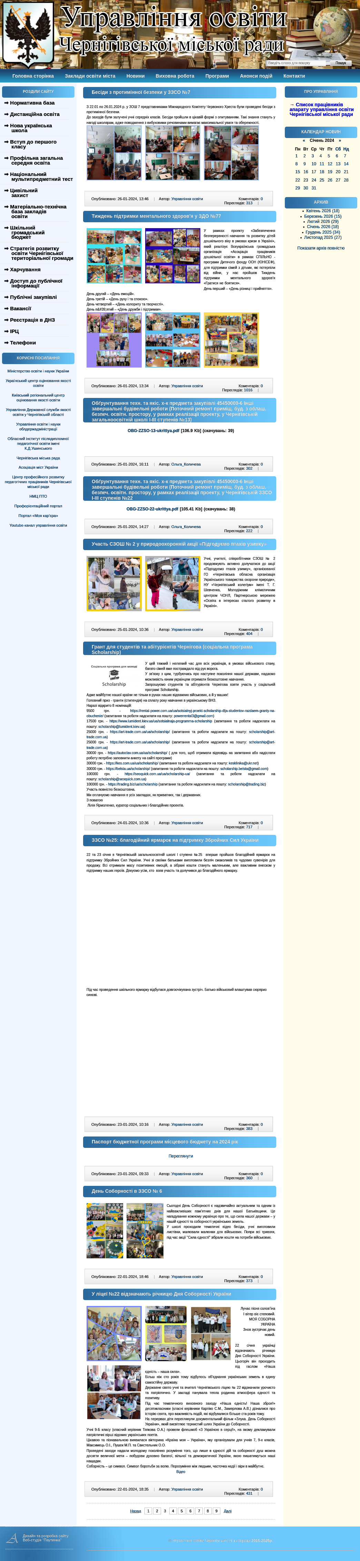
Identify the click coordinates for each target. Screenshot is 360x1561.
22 (298, 180)
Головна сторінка (33, 76)
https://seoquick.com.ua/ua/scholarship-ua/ (157, 774)
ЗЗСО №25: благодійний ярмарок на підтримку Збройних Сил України (175, 840)
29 (298, 188)
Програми (217, 76)
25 (322, 180)
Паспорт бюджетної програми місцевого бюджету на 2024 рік (165, 1141)
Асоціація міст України (38, 467)
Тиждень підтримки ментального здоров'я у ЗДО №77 (156, 216)
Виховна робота (175, 76)
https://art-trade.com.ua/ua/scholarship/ (140, 732)
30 (305, 188)
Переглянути (181, 1156)
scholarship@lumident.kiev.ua (121, 727)
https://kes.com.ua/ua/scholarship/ (132, 763)
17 (313, 171)
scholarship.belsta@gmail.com (243, 769)
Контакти (294, 76)
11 (322, 164)
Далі (227, 1511)
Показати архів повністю (321, 248)
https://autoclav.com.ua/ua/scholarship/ (137, 753)
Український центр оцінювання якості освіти (38, 383)
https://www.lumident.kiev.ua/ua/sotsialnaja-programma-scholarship (160, 721)
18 (322, 171)
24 (313, 180)
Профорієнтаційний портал (38, 506)
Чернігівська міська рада (38, 458)
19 (330, 171)
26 (330, 180)
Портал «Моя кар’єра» (38, 516)
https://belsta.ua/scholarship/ (128, 769)
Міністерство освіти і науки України (38, 371)
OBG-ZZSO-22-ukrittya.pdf (152, 509)
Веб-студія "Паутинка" (42, 1540)
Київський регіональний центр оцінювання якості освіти (38, 397)
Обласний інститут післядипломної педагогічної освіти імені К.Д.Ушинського (38, 443)
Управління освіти (187, 199)
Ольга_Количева (186, 464)
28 (346, 180)
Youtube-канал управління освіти (38, 525)
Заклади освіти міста (90, 76)
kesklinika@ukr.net (243, 763)
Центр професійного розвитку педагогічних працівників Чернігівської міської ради (38, 482)
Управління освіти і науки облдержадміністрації (38, 426)
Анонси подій (256, 76)
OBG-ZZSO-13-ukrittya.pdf (153, 430)
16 (305, 171)
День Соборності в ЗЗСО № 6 (127, 1191)
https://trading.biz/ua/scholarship (133, 784)
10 (313, 164)
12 (330, 164)
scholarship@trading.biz (246, 784)
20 (338, 171)
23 (305, 180)
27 (338, 180)
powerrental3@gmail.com (193, 716)
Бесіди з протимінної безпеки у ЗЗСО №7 (141, 92)
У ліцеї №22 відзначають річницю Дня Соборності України (161, 1294)
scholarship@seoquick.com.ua (121, 779)
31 (313, 188)
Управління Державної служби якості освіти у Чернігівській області (38, 412)
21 (346, 171)
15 (298, 171)
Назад (135, 1511)
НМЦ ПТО (38, 496)
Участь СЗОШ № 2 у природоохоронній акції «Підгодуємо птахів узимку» (179, 544)
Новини (136, 76)
